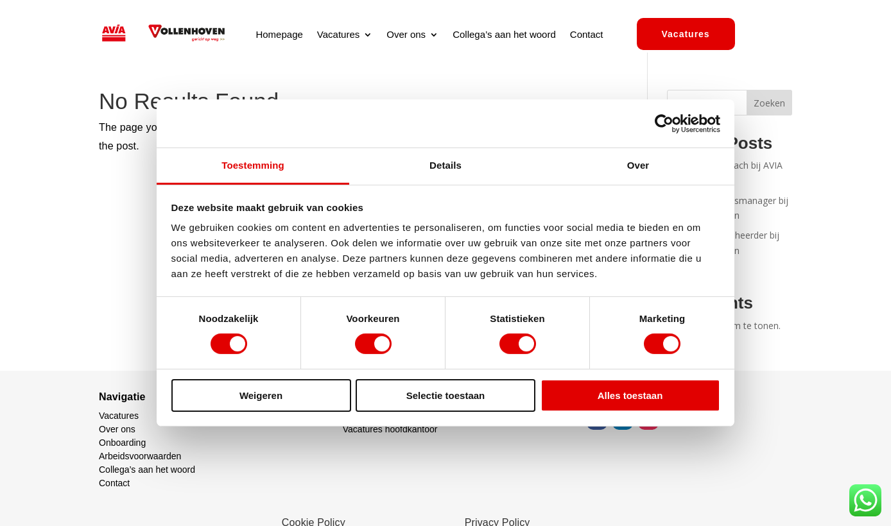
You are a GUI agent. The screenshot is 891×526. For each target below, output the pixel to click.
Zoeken (769, 103)
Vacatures (338, 35)
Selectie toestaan (445, 395)
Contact (586, 35)
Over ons (406, 35)
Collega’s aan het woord (504, 35)
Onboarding (122, 442)
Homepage (278, 35)
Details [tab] (445, 165)
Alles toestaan (630, 395)
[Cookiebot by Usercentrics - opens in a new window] (664, 123)
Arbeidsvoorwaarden (140, 456)
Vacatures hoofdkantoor (390, 429)
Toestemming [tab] (252, 165)
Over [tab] (638, 165)
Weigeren (260, 395)
